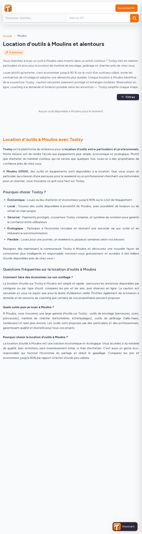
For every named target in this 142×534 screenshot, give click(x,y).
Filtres (128, 97)
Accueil (7, 35)
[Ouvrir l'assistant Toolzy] (125, 526)
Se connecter (126, 8)
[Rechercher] (134, 18)
